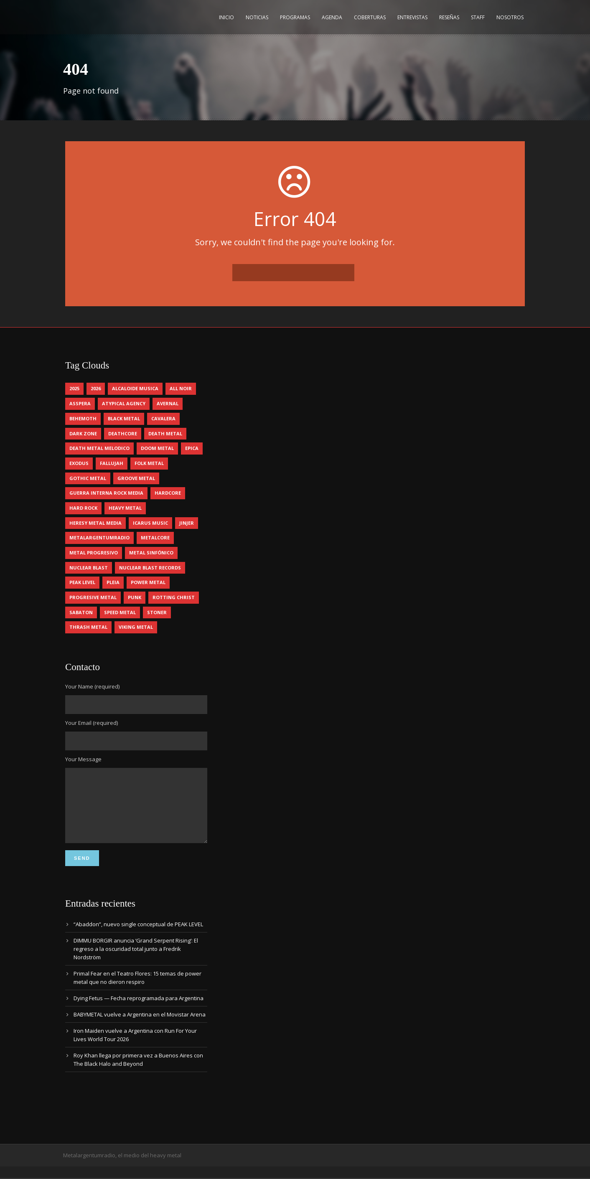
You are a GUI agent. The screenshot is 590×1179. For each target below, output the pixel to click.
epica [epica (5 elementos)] (191, 448)
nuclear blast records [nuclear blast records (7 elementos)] (150, 567)
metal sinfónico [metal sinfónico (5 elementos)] (151, 552)
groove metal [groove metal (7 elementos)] (136, 478)
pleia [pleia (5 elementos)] (113, 582)
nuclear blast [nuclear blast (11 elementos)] (88, 567)
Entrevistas (412, 17)
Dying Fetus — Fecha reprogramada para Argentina (138, 1010)
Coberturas (370, 17)
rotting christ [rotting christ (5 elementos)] (174, 597)
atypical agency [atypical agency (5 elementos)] (123, 403)
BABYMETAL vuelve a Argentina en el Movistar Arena (140, 1027)
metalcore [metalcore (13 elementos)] (155, 537)
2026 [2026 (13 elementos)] (96, 388)
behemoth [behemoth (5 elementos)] (83, 418)
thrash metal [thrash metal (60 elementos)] (88, 627)
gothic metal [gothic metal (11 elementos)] (87, 478)
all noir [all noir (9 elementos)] (181, 388)
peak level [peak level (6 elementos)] (82, 582)
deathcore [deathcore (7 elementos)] (122, 433)
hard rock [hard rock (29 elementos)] (83, 508)
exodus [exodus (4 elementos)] (79, 463)
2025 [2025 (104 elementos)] (74, 388)
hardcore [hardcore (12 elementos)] (168, 493)
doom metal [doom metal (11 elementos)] (157, 448)
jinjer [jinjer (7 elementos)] (186, 523)
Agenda (332, 17)
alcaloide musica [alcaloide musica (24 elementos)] (135, 388)
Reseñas (449, 17)
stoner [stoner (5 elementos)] (157, 612)
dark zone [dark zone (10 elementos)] (83, 433)
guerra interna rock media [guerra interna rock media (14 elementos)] (106, 493)
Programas (295, 17)
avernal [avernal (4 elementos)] (167, 403)
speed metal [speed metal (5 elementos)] (120, 612)
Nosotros (510, 17)
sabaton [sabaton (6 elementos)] (81, 612)
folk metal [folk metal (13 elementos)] (149, 463)
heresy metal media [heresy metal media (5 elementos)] (95, 523)
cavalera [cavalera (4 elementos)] (163, 418)
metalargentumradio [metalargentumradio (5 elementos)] (99, 537)
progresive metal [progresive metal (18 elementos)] (93, 597)
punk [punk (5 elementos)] (134, 597)
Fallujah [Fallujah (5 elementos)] (111, 463)
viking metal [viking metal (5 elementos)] (136, 627)
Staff (478, 17)
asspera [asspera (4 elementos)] (80, 403)
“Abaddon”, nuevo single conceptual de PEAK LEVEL (138, 936)
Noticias (257, 17)
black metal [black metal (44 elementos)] (124, 418)
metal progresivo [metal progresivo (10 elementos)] (93, 552)
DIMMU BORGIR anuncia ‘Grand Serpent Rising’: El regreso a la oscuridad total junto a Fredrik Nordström (136, 961)
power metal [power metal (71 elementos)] (148, 582)
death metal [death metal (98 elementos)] (165, 433)
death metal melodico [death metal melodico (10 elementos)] (99, 448)
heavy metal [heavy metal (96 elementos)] (125, 508)
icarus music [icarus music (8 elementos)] (150, 523)
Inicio (226, 17)
